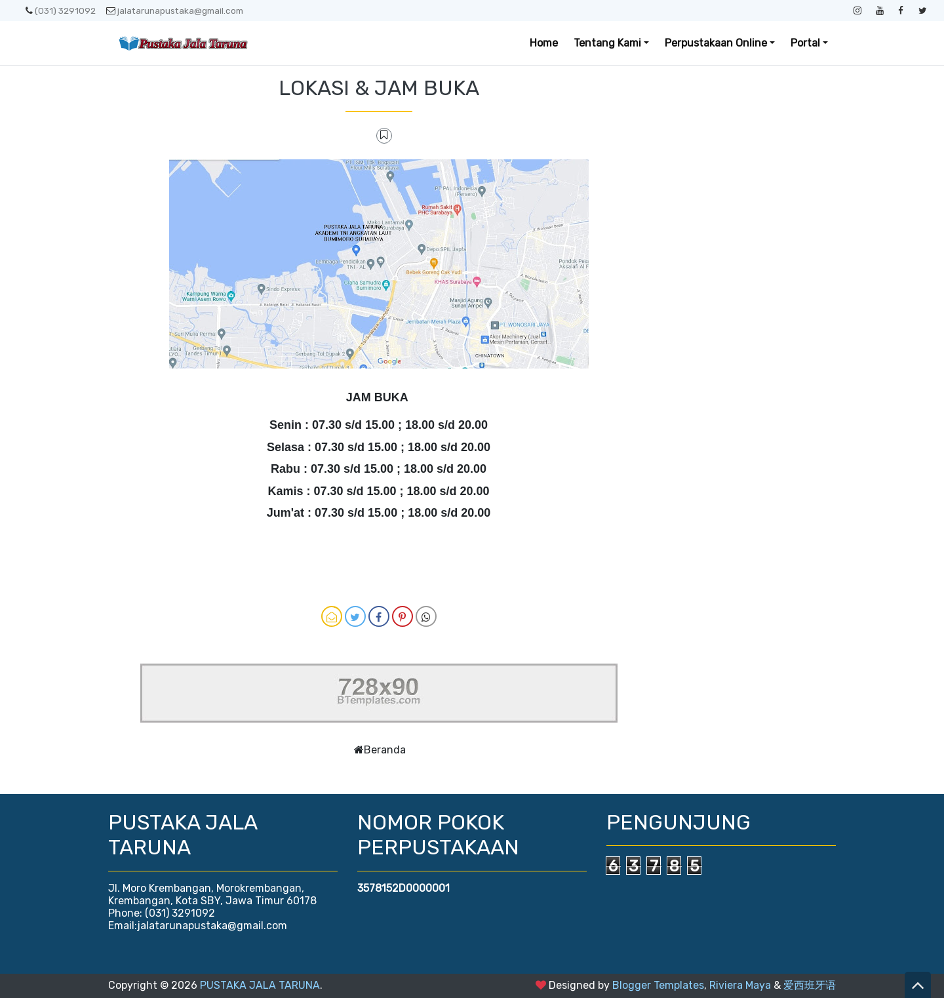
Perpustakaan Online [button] (716, 43)
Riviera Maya (740, 985)
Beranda (385, 750)
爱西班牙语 (809, 985)
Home (544, 43)
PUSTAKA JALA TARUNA (260, 985)
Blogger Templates (658, 985)
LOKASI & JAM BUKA (379, 87)
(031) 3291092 (61, 10)
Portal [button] (805, 43)
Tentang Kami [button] (607, 43)
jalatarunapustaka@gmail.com (174, 10)
